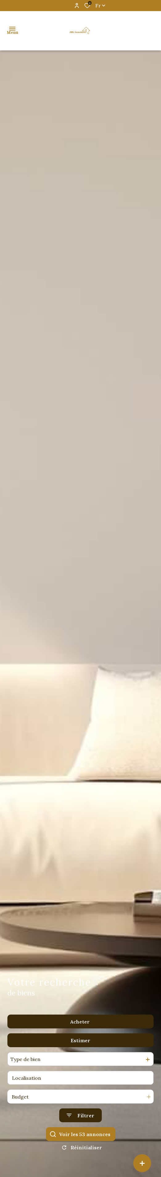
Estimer (80, 1040)
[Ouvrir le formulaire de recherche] (80, 1115)
